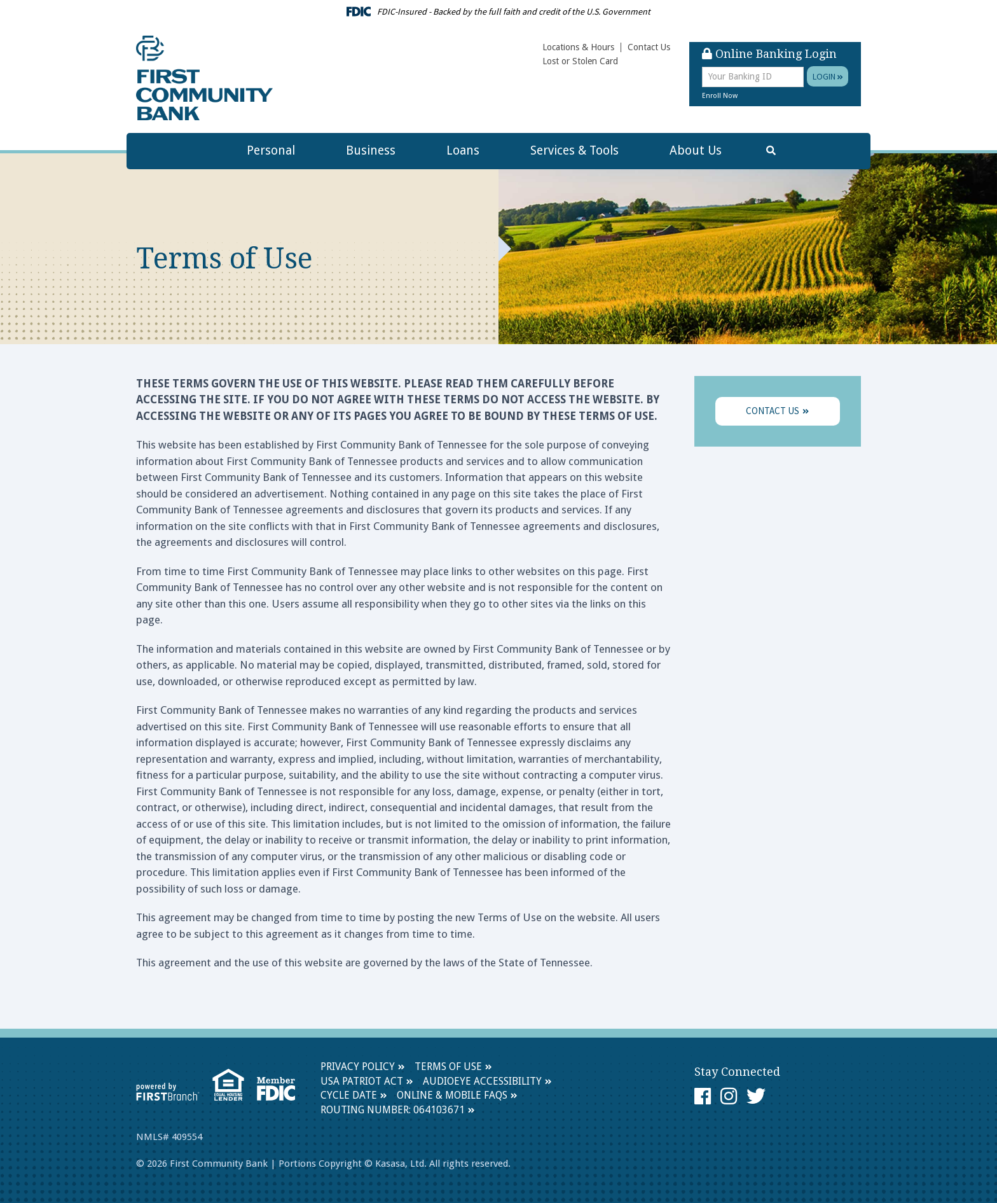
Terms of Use (448, 1066)
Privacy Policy (357, 1066)
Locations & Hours (578, 47)
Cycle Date (348, 1095)
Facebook (702, 1096)
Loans (462, 150)
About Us (696, 150)
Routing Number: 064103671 (392, 1110)
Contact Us (649, 47)
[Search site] (771, 151)
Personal (271, 150)
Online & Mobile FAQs (452, 1095)
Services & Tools (574, 150)
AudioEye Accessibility (482, 1081)
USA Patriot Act (361, 1081)
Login (828, 76)
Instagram (728, 1096)
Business (370, 150)
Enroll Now (720, 96)
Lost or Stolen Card (580, 61)
